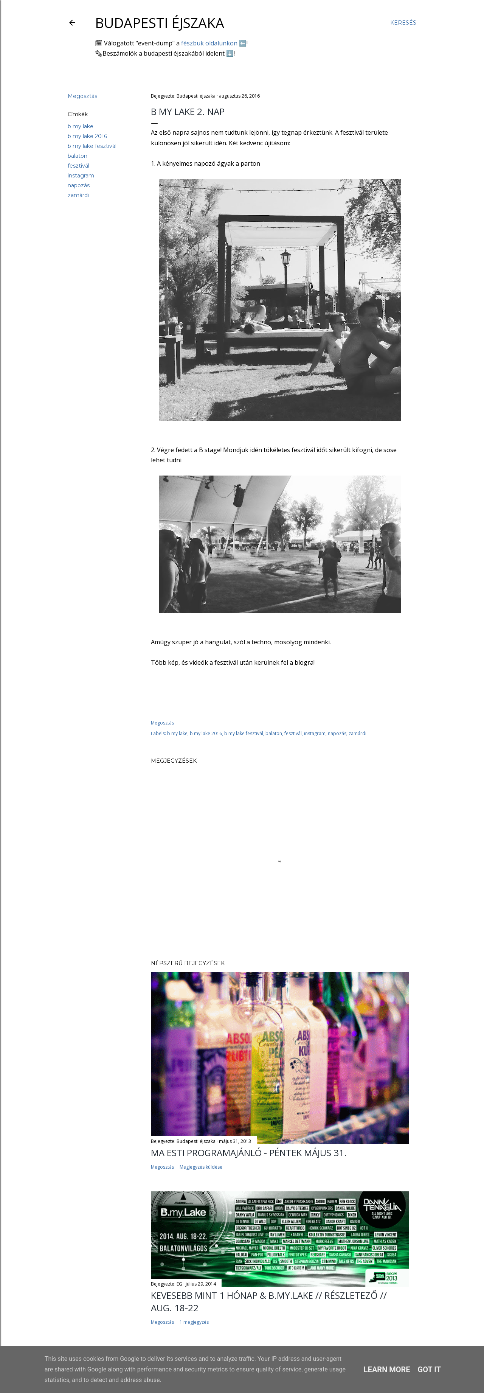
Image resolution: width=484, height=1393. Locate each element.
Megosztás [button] (82, 96)
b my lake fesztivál (92, 146)
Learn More (387, 1369)
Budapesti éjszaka (159, 23)
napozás (79, 185)
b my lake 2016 (87, 136)
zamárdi (78, 195)
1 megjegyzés (194, 1322)
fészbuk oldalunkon (209, 43)
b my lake (80, 126)
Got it (429, 1369)
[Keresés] (403, 23)
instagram (81, 175)
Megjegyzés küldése (201, 1167)
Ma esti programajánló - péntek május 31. (249, 1152)
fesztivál (78, 165)
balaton (77, 155)
